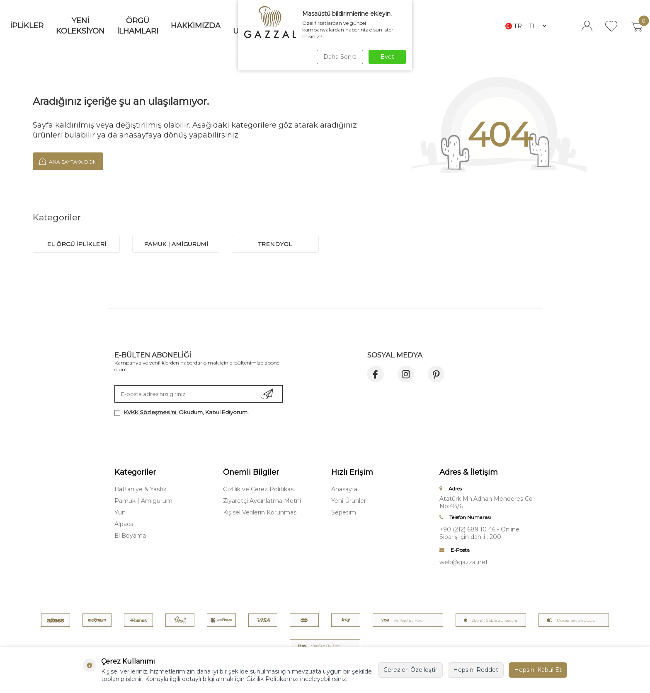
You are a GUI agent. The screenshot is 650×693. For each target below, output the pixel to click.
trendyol (275, 244)
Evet (387, 56)
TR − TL (525, 26)
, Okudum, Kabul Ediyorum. (181, 412)
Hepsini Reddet (475, 670)
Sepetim (343, 512)
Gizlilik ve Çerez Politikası (259, 489)
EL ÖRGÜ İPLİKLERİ (76, 244)
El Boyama (130, 535)
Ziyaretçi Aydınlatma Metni (262, 501)
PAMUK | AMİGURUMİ (176, 244)
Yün (120, 512)
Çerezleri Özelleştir (410, 670)
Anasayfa (344, 489)
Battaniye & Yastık (140, 489)
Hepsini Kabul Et (538, 670)
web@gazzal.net (463, 562)
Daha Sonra (339, 56)
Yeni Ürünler (348, 501)
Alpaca (123, 524)
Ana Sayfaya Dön (68, 161)
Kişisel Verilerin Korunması (260, 512)
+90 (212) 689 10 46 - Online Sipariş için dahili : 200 (479, 533)
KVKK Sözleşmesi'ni (150, 412)
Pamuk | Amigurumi (144, 501)
